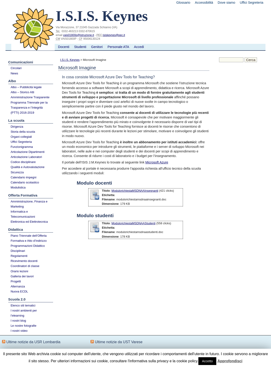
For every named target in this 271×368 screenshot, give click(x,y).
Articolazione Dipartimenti (27, 152)
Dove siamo (226, 2)
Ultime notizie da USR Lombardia (33, 342)
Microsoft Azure (156, 162)
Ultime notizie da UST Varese (119, 342)
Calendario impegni (23, 177)
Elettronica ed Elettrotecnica (29, 221)
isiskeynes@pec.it (114, 35)
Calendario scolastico (25, 182)
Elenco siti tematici (23, 305)
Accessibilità (204, 2)
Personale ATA (118, 47)
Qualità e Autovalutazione (27, 167)
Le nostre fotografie (23, 325)
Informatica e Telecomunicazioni (23, 214)
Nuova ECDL (19, 291)
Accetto (207, 361)
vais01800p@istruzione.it (78, 35)
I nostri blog (18, 320)
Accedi (139, 47)
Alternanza (18, 286)
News (14, 73)
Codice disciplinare (23, 162)
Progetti (16, 281)
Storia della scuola (23, 131)
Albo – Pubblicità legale (26, 87)
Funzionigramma (22, 147)
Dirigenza (17, 126)
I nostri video (19, 330)
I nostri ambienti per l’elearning (24, 313)
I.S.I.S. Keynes (70, 60)
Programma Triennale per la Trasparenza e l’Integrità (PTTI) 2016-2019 (29, 107)
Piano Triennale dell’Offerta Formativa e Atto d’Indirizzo (29, 238)
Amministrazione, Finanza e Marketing (29, 204)
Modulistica (18, 187)
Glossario (183, 2)
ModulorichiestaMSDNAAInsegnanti (134, 190)
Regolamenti (19, 256)
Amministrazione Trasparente (30, 97)
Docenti (63, 47)
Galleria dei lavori (22, 276)
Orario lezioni (19, 271)
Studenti (80, 47)
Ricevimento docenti (24, 261)
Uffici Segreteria (251, 2)
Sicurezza (17, 172)
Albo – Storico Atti (22, 92)
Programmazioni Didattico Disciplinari (28, 248)
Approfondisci (229, 361)
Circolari (16, 68)
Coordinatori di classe (25, 266)
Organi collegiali (21, 136)
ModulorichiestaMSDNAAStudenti (133, 223)
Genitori (97, 47)
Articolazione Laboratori (26, 157)
